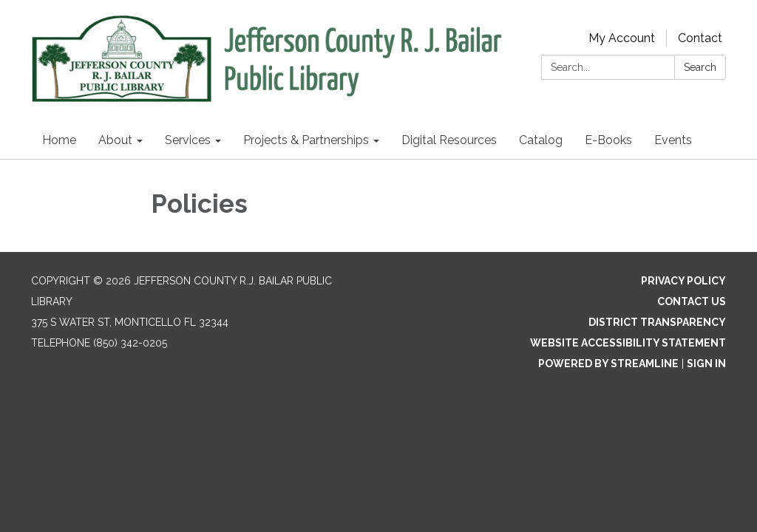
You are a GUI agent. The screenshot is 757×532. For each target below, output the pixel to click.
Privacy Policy (683, 281)
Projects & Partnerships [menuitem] (306, 140)
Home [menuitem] (59, 140)
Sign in (706, 363)
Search (700, 67)
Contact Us (691, 301)
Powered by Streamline (608, 363)
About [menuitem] (115, 140)
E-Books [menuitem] (608, 140)
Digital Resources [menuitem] (449, 140)
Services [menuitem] (188, 140)
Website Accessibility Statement (628, 343)
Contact (700, 38)
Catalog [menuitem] (541, 140)
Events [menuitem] (673, 140)
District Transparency (657, 322)
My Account (621, 38)
